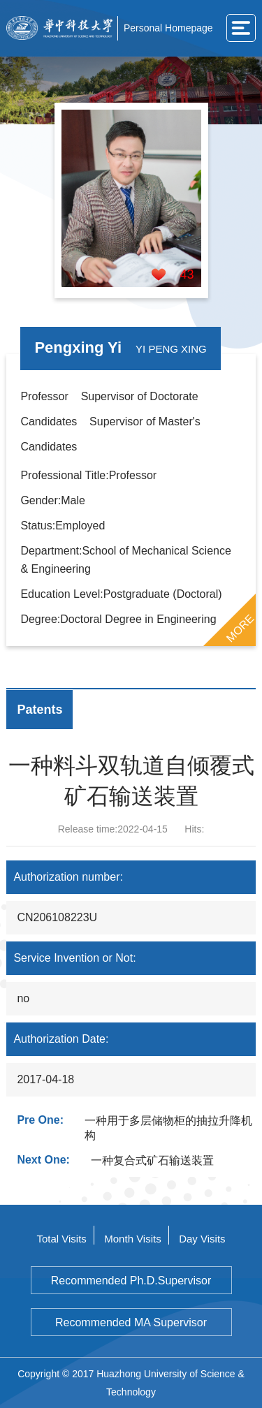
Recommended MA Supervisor (131, 1322)
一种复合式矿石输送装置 (152, 1160)
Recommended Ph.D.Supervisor (131, 1280)
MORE (240, 628)
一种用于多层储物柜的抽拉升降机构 (168, 1128)
